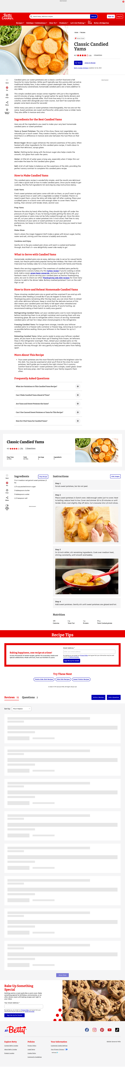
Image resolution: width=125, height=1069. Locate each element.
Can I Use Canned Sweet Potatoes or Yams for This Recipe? (48, 412)
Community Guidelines (35, 1057)
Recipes (82, 32)
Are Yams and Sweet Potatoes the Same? (48, 403)
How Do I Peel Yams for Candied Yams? (48, 421)
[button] (7, 88)
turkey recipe (53, 271)
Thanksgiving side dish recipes (56, 278)
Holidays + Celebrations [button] (36, 23)
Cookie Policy (32, 1053)
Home (76, 32)
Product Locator (9, 1053)
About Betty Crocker (10, 1049)
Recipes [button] (19, 23)
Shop (90, 23)
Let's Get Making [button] (77, 23)
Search (93, 16)
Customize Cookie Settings (59, 1045)
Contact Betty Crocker (11, 1045)
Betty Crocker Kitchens (81, 68)
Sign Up (111, 16)
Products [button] (63, 23)
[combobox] (59, 16)
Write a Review (98, 697)
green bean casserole (40, 273)
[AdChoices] (54, 1053)
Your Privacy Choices (59, 1049)
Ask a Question (113, 697)
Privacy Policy (32, 1045)
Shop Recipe (43, 476)
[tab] (11, 697)
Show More (62, 975)
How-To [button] (52, 23)
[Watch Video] (97, 450)
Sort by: (7, 709)
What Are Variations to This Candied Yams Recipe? (48, 386)
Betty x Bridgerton (101, 23)
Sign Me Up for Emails (71, 661)
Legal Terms (31, 1049)
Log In (119, 16)
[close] (123, 2)
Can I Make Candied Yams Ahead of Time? (48, 395)
